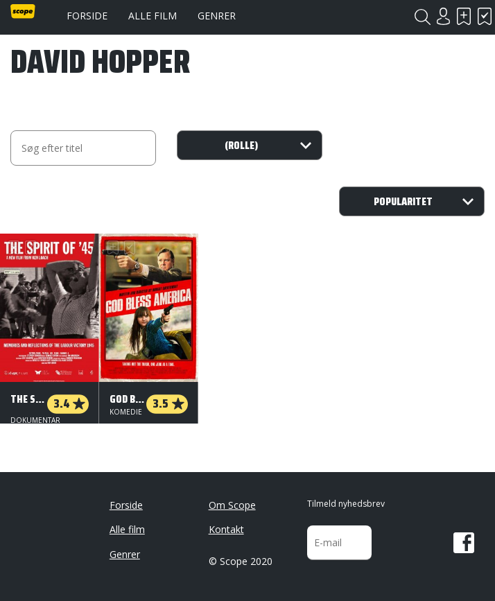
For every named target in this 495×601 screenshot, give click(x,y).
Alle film (152, 15)
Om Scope (232, 505)
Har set (484, 16)
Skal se (463, 16)
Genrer (217, 15)
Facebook (463, 542)
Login (443, 16)
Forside (87, 15)
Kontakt (226, 529)
